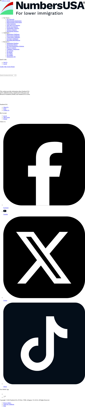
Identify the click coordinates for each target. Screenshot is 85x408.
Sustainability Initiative (13, 28)
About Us (5, 107)
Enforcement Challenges (13, 36)
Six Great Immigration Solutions (15, 46)
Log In (5, 64)
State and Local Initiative (13, 25)
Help (4, 406)
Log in (5, 116)
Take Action (6, 117)
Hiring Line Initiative (12, 27)
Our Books (9, 52)
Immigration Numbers (13, 43)
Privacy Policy (7, 403)
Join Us (5, 62)
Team (4, 108)
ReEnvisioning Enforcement (14, 22)
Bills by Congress (11, 47)
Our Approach (10, 19)
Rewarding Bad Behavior (13, 40)
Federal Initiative (11, 24)
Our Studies (10, 55)
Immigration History (12, 44)
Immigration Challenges (13, 34)
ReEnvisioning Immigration (14, 21)
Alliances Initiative (12, 30)
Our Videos (10, 53)
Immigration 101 (11, 56)
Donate (5, 119)
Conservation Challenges (13, 37)
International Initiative (13, 31)
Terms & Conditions (8, 404)
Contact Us (6, 110)
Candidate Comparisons (13, 49)
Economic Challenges (12, 39)
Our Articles (10, 50)
